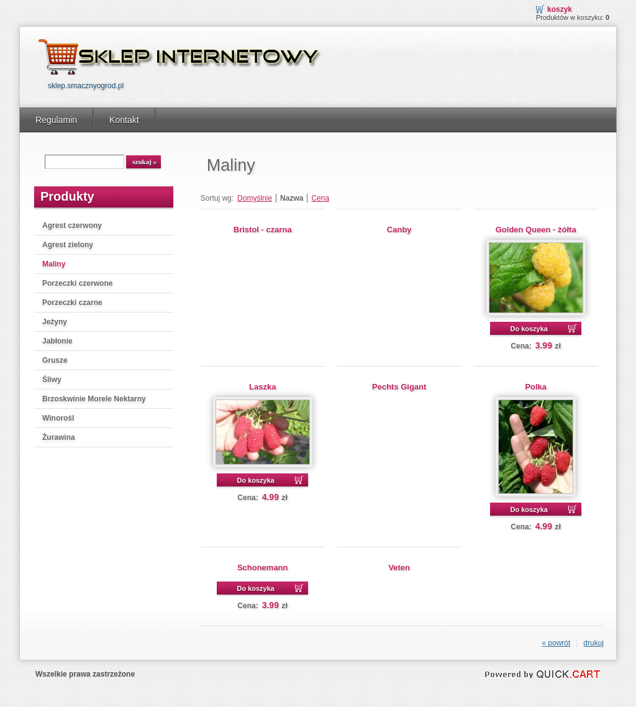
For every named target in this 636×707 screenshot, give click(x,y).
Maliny (53, 264)
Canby (399, 229)
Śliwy (51, 379)
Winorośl (58, 418)
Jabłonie (57, 341)
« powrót (556, 643)
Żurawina (58, 437)
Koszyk (559, 9)
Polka (536, 386)
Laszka (262, 386)
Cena (320, 198)
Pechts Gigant (399, 386)
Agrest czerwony (72, 225)
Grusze (55, 360)
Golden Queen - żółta (536, 229)
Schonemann (262, 567)
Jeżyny (54, 321)
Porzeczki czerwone (77, 283)
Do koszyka (529, 328)
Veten (399, 567)
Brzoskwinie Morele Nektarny (94, 399)
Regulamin (56, 120)
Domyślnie (254, 198)
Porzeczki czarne (72, 302)
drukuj (593, 643)
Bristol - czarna (263, 229)
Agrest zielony (67, 244)
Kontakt (124, 120)
